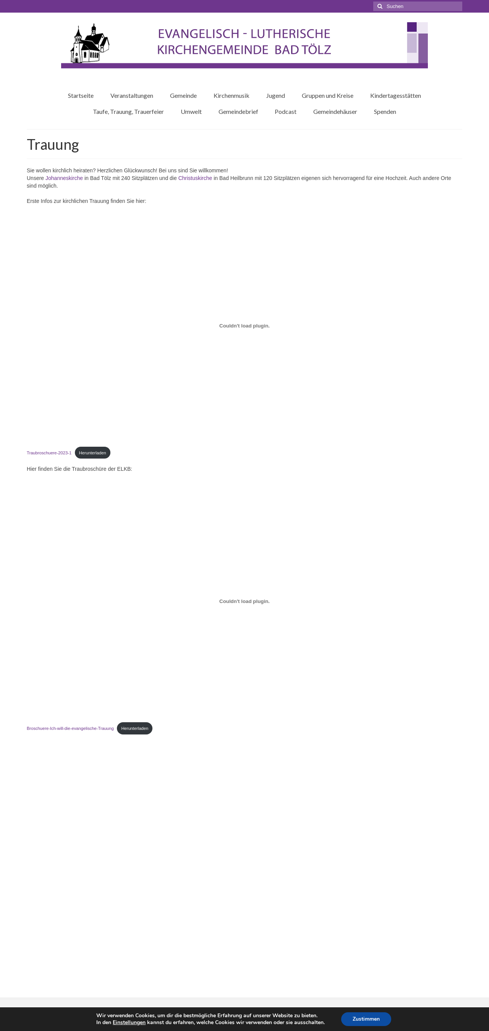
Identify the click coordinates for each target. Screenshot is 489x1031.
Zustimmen (366, 1019)
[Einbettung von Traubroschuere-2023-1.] (244, 325)
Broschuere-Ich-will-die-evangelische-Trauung (70, 728)
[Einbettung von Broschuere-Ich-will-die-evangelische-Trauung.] (244, 601)
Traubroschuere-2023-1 (49, 453)
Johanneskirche (64, 178)
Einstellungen (129, 1022)
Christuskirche (196, 178)
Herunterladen (92, 453)
